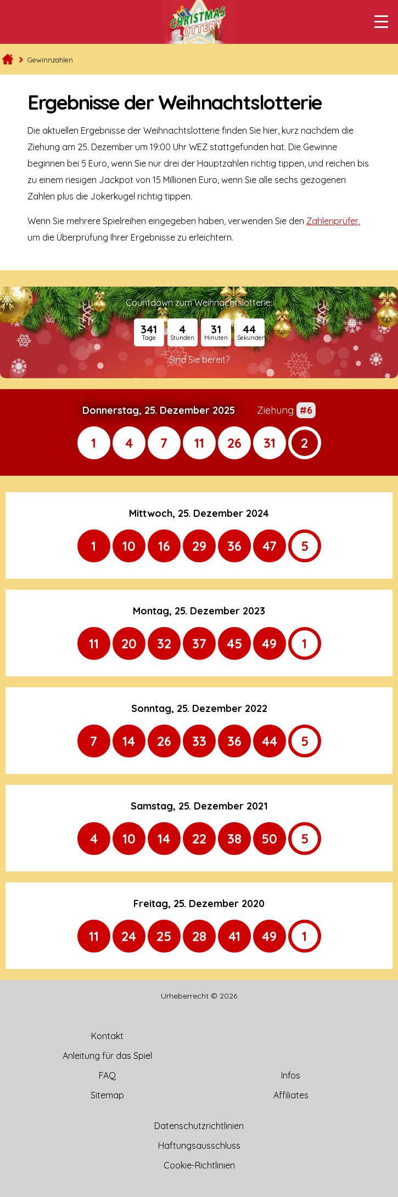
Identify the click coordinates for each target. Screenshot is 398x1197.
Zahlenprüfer (332, 220)
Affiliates (291, 1095)
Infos (290, 1075)
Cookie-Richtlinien (199, 1165)
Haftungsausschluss (199, 1145)
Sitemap (107, 1095)
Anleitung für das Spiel (107, 1055)
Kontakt (107, 1035)
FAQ (107, 1075)
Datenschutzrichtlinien (199, 1125)
